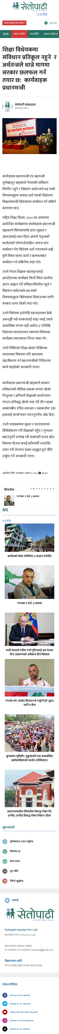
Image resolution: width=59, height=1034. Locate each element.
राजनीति (34, 34)
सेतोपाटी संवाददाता (25, 104)
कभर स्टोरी (19, 34)
